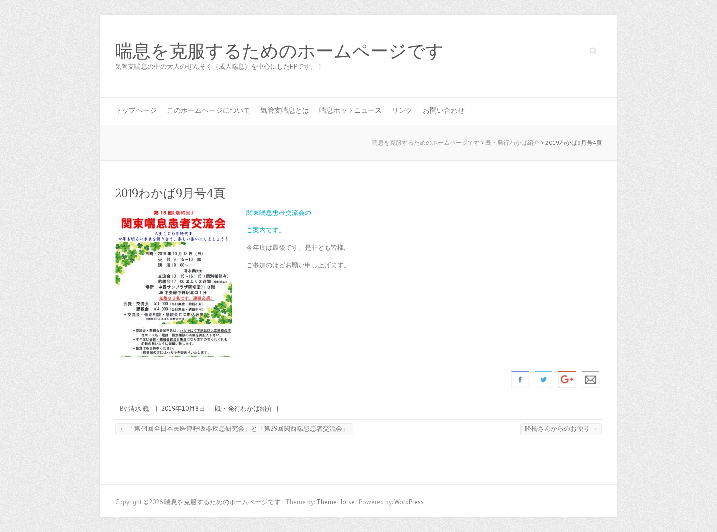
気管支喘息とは (284, 110)
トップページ (136, 110)
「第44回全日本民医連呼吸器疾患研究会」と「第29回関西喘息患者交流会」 (234, 429)
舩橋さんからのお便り (561, 429)
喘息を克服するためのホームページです (279, 51)
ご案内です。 (265, 230)
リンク (402, 110)
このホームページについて (208, 110)
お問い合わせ (444, 110)
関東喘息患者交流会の (278, 213)
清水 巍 (138, 408)
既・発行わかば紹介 (244, 408)
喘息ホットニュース (350, 110)
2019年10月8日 (183, 408)
